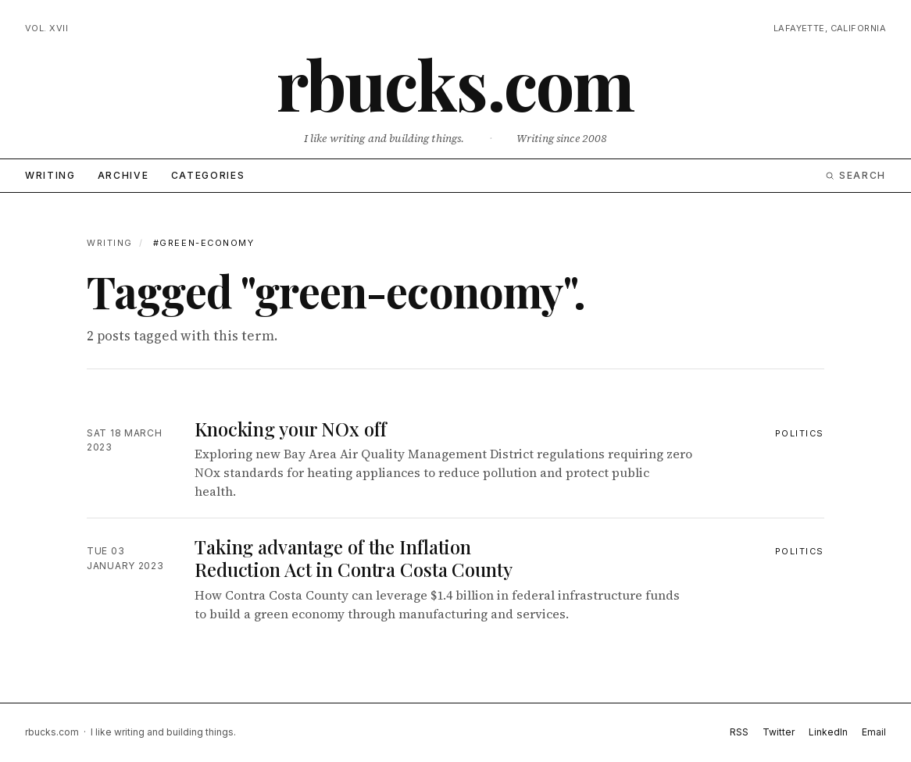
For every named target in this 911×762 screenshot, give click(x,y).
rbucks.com (455, 83)
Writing (50, 175)
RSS (739, 732)
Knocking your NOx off (290, 428)
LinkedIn (828, 732)
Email (874, 732)
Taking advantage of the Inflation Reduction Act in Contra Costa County (354, 558)
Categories (208, 175)
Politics (799, 433)
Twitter (779, 732)
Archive (123, 175)
